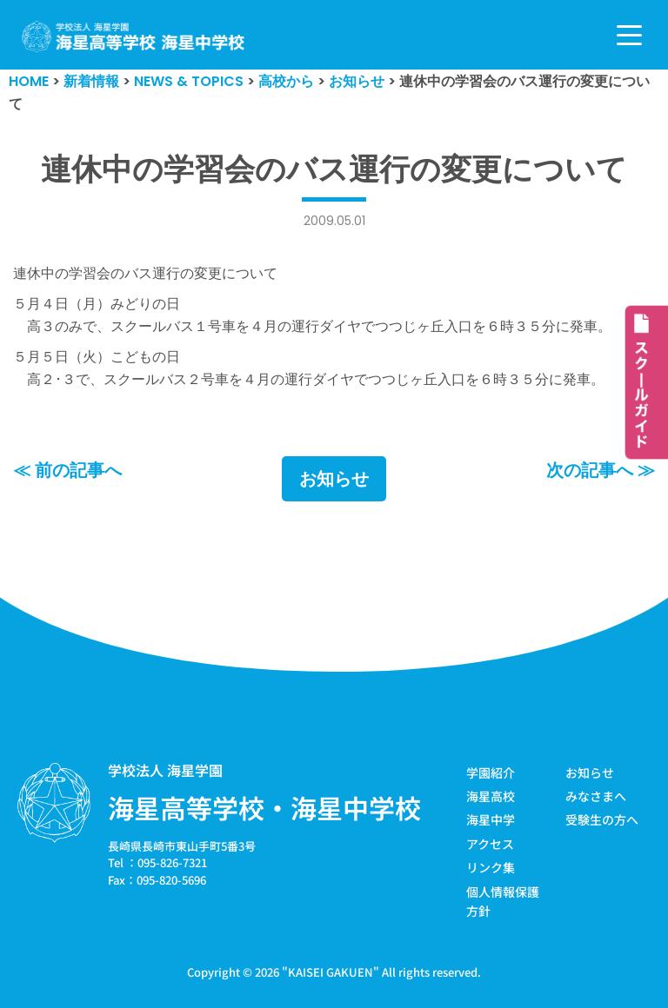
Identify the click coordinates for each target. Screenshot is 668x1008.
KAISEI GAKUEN (330, 972)
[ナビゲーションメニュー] (629, 35)
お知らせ (334, 479)
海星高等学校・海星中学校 (264, 807)
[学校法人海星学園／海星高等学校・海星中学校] (133, 37)
